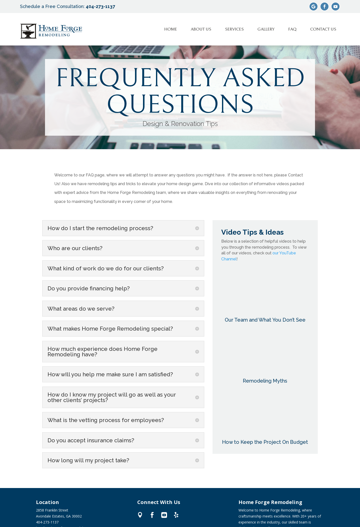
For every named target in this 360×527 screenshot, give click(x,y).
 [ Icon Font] (164, 515)
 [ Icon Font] (140, 515)
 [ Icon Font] (176, 515)
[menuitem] (170, 29)
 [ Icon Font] (152, 515)
